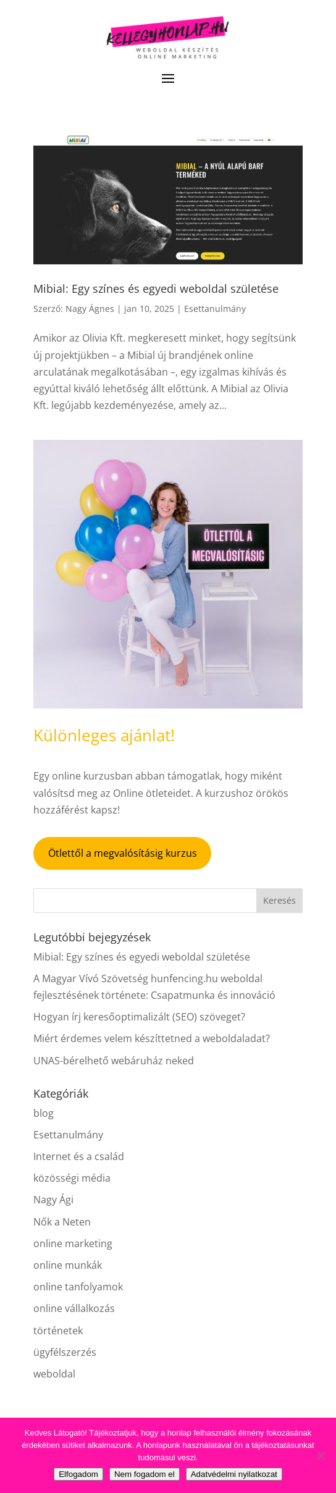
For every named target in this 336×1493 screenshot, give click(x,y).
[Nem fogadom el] (320, 1455)
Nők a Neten (62, 1222)
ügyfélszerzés (64, 1352)
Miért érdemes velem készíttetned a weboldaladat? (151, 1038)
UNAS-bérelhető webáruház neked (113, 1060)
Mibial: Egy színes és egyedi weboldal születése (156, 288)
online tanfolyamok (78, 1286)
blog (43, 1113)
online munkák (67, 1265)
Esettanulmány (215, 308)
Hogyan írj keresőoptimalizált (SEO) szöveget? (139, 1017)
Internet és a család (78, 1156)
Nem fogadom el (144, 1474)
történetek (58, 1330)
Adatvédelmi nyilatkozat (234, 1474)
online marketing (72, 1243)
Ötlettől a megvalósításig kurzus (122, 853)
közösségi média (72, 1178)
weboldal (54, 1374)
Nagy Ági (53, 1199)
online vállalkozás (74, 1308)
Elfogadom (78, 1474)
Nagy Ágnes (89, 308)
